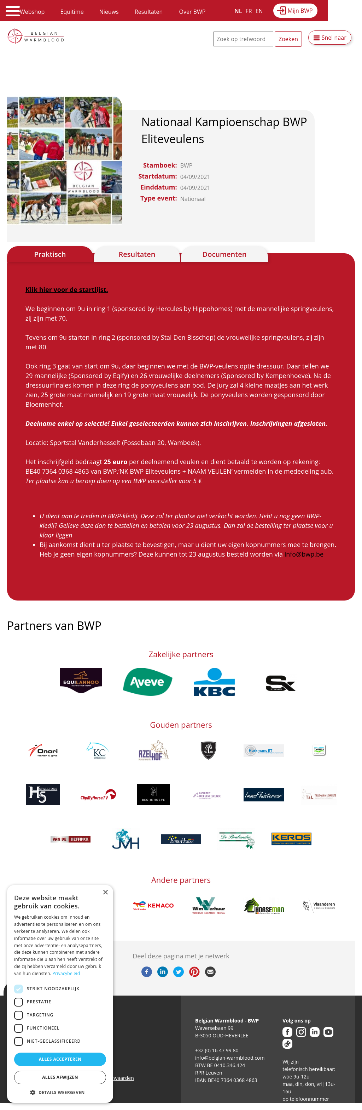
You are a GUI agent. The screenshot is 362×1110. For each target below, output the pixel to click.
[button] (60, 1092)
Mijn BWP (300, 11)
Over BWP (192, 12)
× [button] (105, 892)
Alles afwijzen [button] (60, 1077)
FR (249, 11)
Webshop (32, 12)
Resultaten (149, 12)
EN (259, 11)
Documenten (225, 254)
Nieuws (109, 12)
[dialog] (60, 994)
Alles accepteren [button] (60, 1059)
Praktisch (50, 254)
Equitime (72, 12)
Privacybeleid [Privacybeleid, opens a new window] (66, 973)
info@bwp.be (304, 554)
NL (238, 11)
